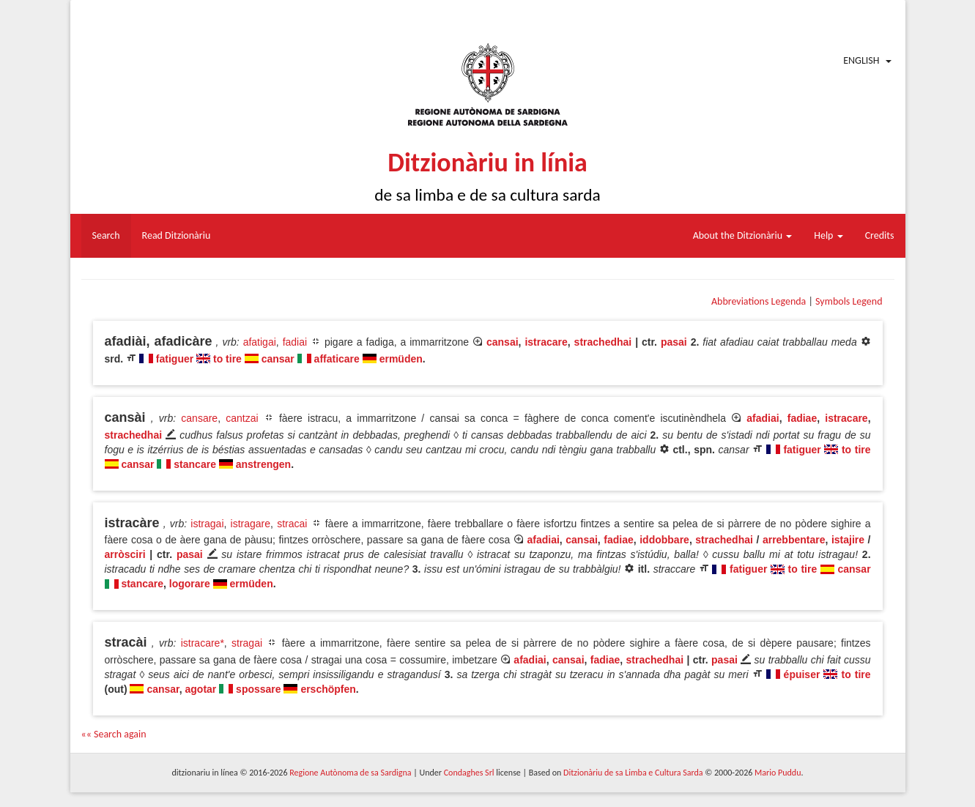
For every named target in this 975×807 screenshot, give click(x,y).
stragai (246, 643)
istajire (847, 540)
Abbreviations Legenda (758, 301)
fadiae (802, 418)
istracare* (202, 643)
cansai (502, 342)
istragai (206, 523)
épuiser (802, 674)
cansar (278, 359)
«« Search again (114, 734)
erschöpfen (327, 689)
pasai (674, 342)
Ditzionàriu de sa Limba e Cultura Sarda (632, 772)
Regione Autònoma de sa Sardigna (350, 772)
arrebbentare (794, 540)
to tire (227, 359)
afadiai (762, 418)
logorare (189, 584)
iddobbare (664, 540)
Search (106, 235)
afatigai (259, 342)
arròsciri (125, 554)
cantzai (242, 418)
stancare (195, 464)
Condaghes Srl (469, 772)
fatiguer (174, 359)
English (861, 60)
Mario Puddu (778, 772)
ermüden (401, 359)
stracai (292, 523)
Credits (879, 235)
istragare (250, 523)
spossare (258, 689)
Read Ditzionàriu (176, 235)
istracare (545, 342)
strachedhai (603, 342)
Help (828, 235)
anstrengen (263, 464)
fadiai (295, 342)
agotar (201, 689)
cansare (199, 418)
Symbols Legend (848, 301)
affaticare (337, 359)
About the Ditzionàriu (743, 235)
